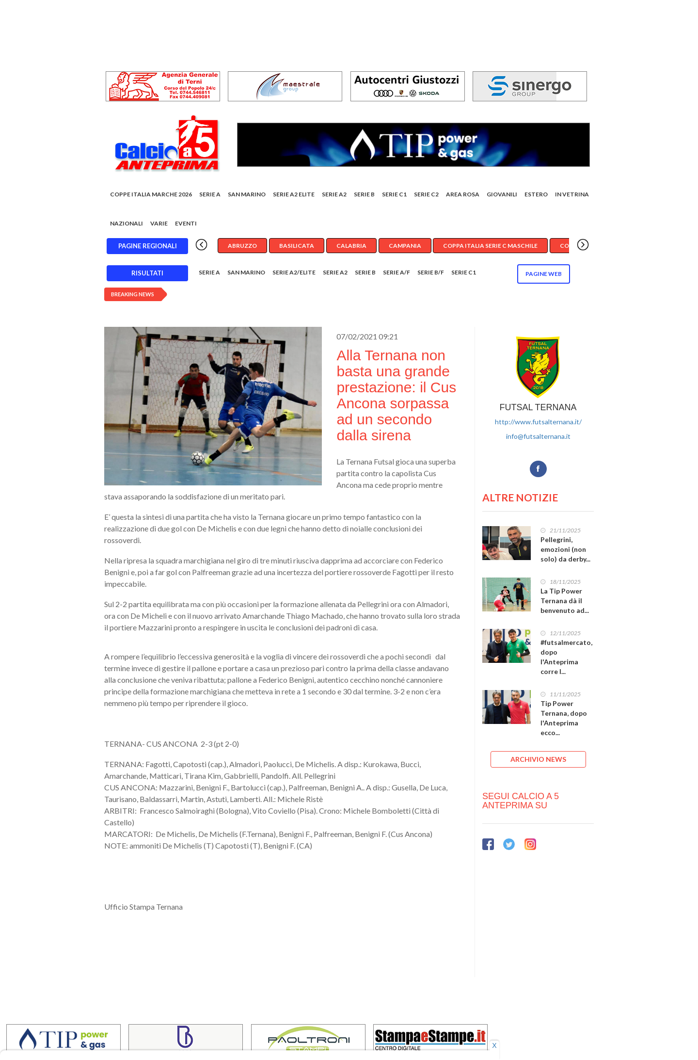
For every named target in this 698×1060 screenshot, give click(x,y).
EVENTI (186, 223)
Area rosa (462, 194)
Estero (536, 194)
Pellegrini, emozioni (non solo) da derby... (565, 549)
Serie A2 (334, 194)
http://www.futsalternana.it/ (538, 422)
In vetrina (572, 194)
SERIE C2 (426, 194)
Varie (159, 223)
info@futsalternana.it (538, 436)
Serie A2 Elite (294, 194)
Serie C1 (394, 194)
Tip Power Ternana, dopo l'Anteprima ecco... (563, 718)
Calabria (351, 245)
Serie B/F (430, 272)
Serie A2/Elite (294, 272)
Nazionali (126, 223)
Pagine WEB (543, 273)
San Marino (247, 194)
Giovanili (502, 194)
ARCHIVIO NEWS (538, 759)
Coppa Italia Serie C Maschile (490, 245)
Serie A (210, 194)
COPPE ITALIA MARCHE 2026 (151, 194)
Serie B (364, 194)
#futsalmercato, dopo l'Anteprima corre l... (566, 656)
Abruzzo (242, 245)
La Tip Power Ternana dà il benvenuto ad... (564, 600)
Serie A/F (396, 272)
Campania (405, 245)
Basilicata (296, 245)
